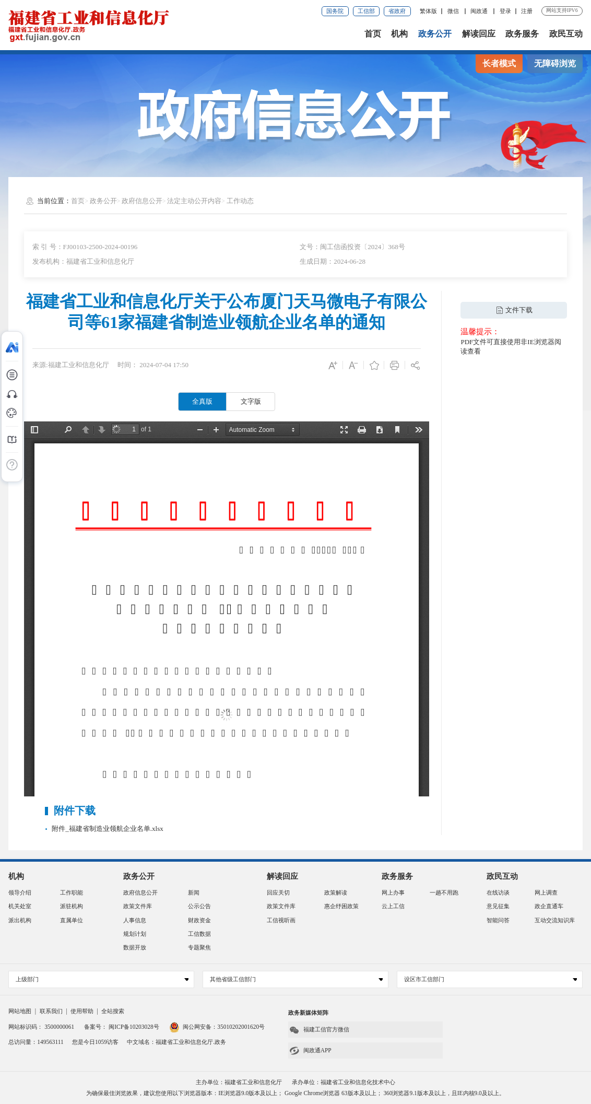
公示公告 (199, 906)
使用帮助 (81, 1011)
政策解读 (335, 892)
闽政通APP (310, 1050)
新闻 (193, 892)
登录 (505, 11)
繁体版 (428, 11)
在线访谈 (498, 892)
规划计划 (134, 934)
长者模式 (499, 63)
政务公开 (435, 34)
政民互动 (566, 34)
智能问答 (498, 920)
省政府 (397, 11)
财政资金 (199, 920)
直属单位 (71, 920)
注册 (527, 11)
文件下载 (514, 310)
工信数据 (199, 934)
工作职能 (71, 892)
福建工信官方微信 (319, 1030)
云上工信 (393, 906)
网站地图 (19, 1011)
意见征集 (498, 906)
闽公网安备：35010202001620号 (217, 1027)
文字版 (251, 401)
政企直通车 (549, 906)
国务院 (335, 11)
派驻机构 (71, 906)
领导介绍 (19, 892)
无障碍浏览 (555, 63)
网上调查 (546, 892)
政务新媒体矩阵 (308, 1012)
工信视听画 (281, 920)
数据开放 (134, 947)
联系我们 (51, 1011)
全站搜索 (112, 1011)
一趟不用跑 (444, 892)
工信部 (366, 11)
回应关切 (278, 892)
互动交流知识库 (555, 920)
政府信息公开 (142, 201)
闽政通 (479, 11)
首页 (372, 34)
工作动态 (240, 201)
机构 (399, 34)
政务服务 (522, 34)
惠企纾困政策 (341, 906)
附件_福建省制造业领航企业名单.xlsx (107, 828)
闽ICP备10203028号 (134, 1027)
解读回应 (478, 34)
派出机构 (19, 920)
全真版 (202, 401)
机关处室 (19, 906)
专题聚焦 (199, 947)
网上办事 (393, 892)
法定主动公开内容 (194, 201)
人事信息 (134, 920)
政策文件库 (137, 906)
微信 (453, 11)
